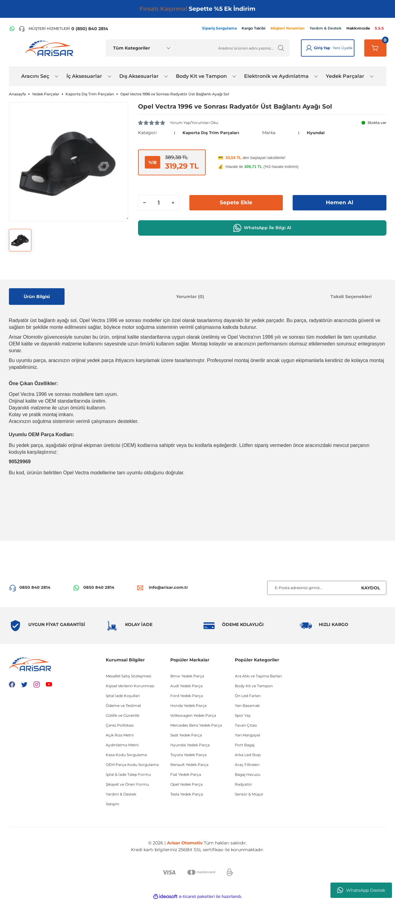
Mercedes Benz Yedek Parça (196, 725)
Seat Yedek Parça (186, 735)
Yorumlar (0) (190, 296)
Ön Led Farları (248, 695)
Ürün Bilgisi (37, 296)
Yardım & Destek (121, 794)
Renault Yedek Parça (189, 764)
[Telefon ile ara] (63, 28)
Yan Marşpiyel (247, 735)
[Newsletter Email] (326, 588)
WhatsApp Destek (361, 890)
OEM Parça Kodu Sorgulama (132, 764)
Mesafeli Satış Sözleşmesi (128, 676)
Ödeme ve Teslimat (123, 705)
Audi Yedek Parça (186, 686)
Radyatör (243, 784)
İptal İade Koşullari (123, 695)
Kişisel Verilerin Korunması (130, 686)
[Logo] (50, 48)
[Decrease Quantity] (144, 202)
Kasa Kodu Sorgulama (126, 754)
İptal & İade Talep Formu (128, 774)
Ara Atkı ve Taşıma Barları (258, 676)
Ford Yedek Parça (186, 695)
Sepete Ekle (236, 202)
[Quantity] (159, 202)
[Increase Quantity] (173, 202)
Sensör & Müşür (249, 794)
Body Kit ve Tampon (254, 686)
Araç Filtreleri (247, 764)
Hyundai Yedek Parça (190, 745)
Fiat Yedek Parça (185, 774)
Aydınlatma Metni (122, 745)
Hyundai (316, 132)
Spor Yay (243, 715)
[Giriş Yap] (309, 48)
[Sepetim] (375, 48)
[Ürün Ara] (232, 48)
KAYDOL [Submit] (370, 588)
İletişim (112, 804)
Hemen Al (339, 202)
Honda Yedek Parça (188, 705)
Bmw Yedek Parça (187, 676)
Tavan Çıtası (246, 725)
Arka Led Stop (248, 754)
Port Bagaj (245, 745)
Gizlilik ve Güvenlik (122, 715)
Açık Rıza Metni (120, 735)
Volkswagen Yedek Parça (193, 715)
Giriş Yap (322, 48)
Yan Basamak (247, 705)
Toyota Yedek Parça (188, 754)
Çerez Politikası (120, 725)
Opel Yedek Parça (186, 784)
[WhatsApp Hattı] (12, 29)
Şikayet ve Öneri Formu (127, 784)
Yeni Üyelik (343, 48)
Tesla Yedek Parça (186, 794)
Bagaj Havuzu (247, 774)
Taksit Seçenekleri (351, 296)
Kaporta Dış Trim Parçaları (212, 132)
